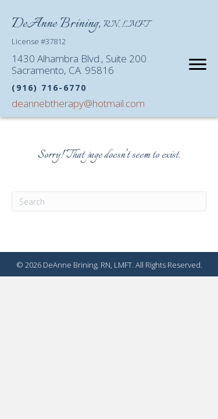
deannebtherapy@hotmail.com (78, 103)
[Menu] (197, 64)
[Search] (109, 201)
